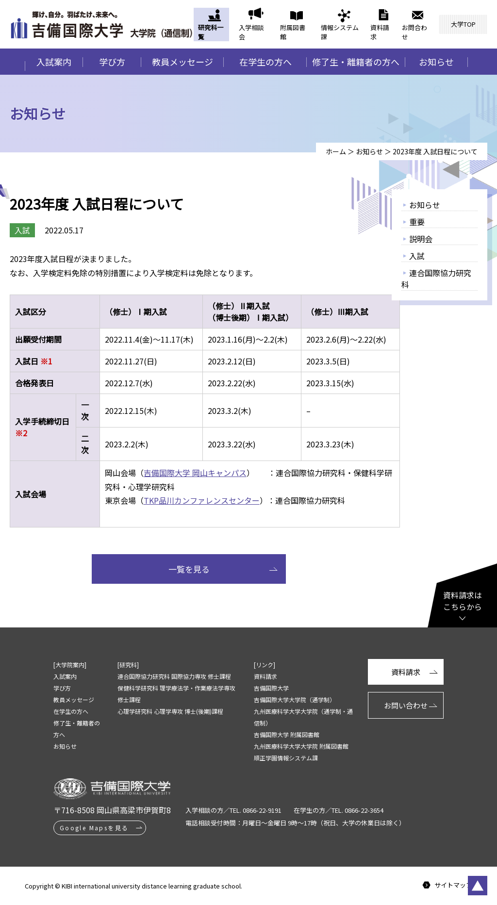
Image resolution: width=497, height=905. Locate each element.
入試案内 (53, 61)
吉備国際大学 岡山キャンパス (195, 472)
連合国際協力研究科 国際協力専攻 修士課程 (174, 676)
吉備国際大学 (271, 688)
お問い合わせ (406, 705)
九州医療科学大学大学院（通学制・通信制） (303, 717)
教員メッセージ (182, 61)
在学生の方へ (265, 61)
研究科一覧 (210, 32)
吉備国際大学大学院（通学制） (294, 699)
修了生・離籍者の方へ (355, 61)
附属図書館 (292, 32)
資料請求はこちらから (462, 600)
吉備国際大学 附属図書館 (286, 734)
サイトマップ (453, 885)
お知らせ (436, 61)
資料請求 (379, 32)
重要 (417, 222)
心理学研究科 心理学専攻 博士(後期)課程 (170, 711)
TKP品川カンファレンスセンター (202, 500)
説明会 (420, 239)
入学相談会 (251, 32)
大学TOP (463, 24)
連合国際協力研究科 (436, 278)
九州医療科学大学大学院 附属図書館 (301, 746)
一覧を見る (189, 569)
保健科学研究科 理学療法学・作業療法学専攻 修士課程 (176, 694)
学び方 (112, 61)
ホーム (336, 151)
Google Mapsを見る (94, 827)
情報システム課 (340, 32)
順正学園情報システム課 (286, 758)
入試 (417, 256)
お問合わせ (414, 32)
